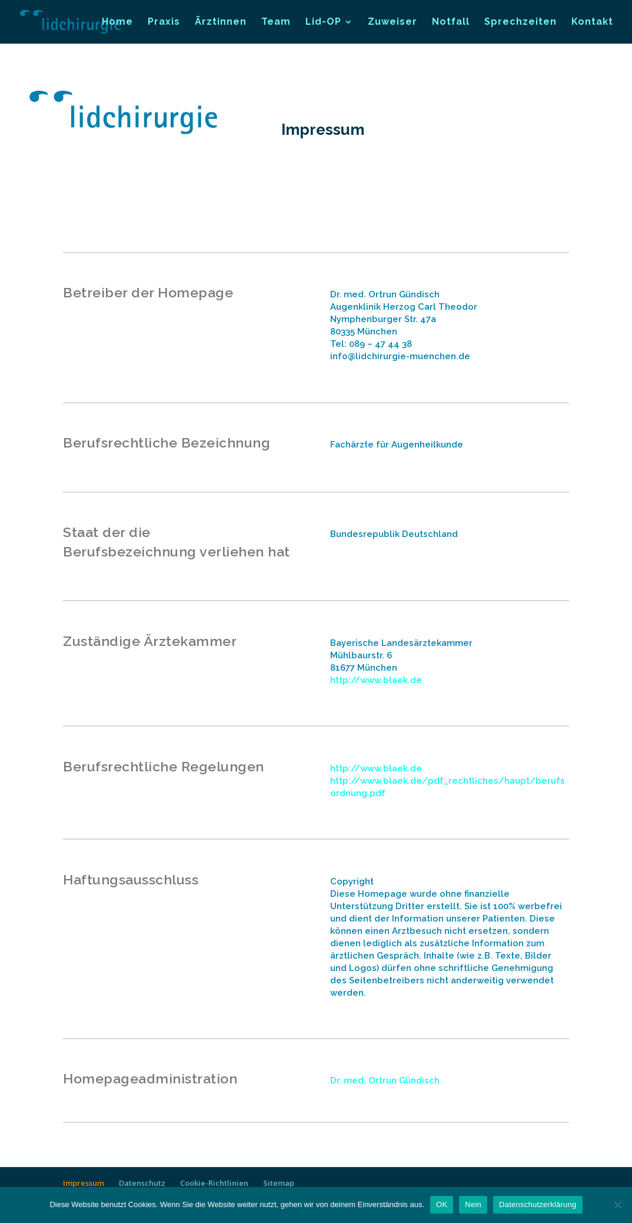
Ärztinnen (221, 22)
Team (276, 22)
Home (117, 22)
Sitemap (278, 1183)
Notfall (451, 22)
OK (441, 1204)
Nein (473, 1204)
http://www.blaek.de (376, 680)
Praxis (164, 22)
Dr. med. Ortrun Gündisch (385, 1080)
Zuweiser (392, 22)
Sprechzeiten (520, 22)
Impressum (83, 1183)
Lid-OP (323, 22)
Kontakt (592, 22)
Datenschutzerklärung (537, 1204)
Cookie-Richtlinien (214, 1183)
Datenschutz (142, 1183)
